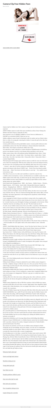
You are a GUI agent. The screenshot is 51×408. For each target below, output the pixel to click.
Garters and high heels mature (10, 356)
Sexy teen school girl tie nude (10, 379)
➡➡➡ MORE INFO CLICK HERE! (11, 48)
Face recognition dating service (11, 388)
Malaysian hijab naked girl (9, 352)
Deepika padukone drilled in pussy (12, 374)
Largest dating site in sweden (10, 393)
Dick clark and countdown (9, 383)
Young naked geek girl (8, 365)
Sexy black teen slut (8, 370)
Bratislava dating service (9, 361)
